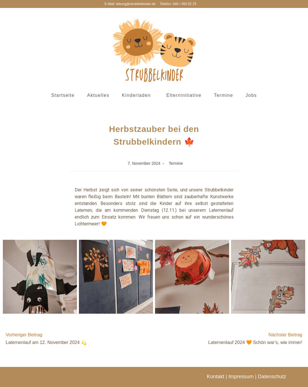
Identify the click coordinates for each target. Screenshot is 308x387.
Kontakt (215, 376)
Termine (176, 163)
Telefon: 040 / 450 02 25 (178, 4)
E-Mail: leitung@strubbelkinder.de (130, 4)
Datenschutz (272, 376)
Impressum (240, 376)
